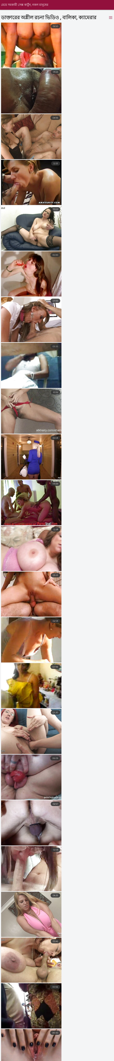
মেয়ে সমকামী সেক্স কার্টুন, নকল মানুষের (24, 5)
